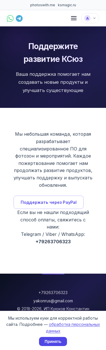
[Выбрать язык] (90, 18)
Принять (53, 341)
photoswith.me (42, 5)
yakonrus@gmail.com (53, 300)
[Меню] (74, 18)
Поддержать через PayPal (49, 202)
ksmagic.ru (67, 5)
